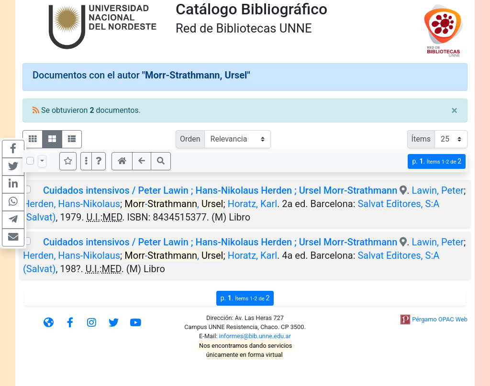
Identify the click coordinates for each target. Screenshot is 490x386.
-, (173, 204)
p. (436, 161)
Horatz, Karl (252, 204)
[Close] (454, 110)
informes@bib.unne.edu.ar (255, 336)
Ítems (421, 138)
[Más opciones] (86, 161)
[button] (98, 161)
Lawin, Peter (438, 190)
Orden (190, 138)
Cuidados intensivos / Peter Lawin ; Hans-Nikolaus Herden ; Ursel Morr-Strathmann (220, 190)
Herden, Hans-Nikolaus (71, 204)
